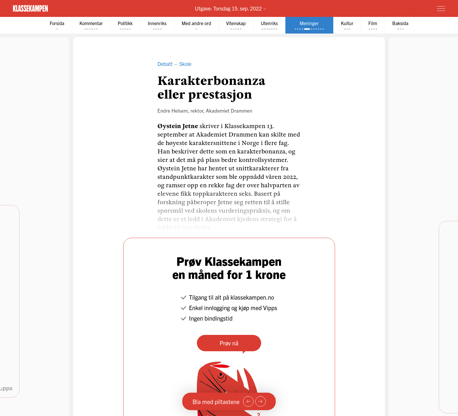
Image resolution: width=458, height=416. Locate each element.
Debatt (165, 63)
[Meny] (441, 8)
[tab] (57, 25)
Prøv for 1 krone (406, 8)
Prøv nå (229, 343)
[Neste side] (260, 401)
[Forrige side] (248, 401)
